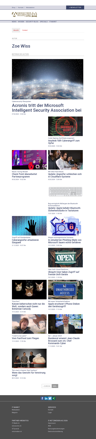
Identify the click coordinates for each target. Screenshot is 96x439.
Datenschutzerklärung (55, 431)
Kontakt (21, 7)
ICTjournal (15, 429)
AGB (49, 426)
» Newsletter (75, 7)
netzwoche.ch (16, 426)
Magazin (15, 412)
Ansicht (17, 31)
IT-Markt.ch (15, 423)
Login (50, 412)
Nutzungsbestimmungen (56, 429)
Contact (24, 30)
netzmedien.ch (17, 431)
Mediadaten (30, 7)
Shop (13, 7)
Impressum (52, 423)
